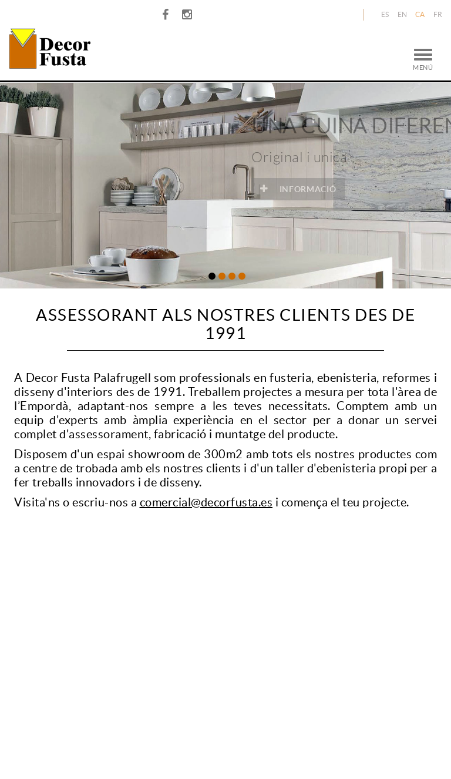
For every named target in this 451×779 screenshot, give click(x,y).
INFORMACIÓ (330, 189)
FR (438, 14)
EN (403, 14)
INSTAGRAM (189, 15)
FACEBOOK (167, 15)
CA (420, 14)
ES (385, 14)
